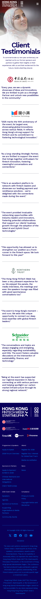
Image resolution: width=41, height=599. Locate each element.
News (23, 470)
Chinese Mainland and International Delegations (10, 479)
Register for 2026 (28, 450)
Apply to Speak (8, 450)
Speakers (5, 496)
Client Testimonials (9, 486)
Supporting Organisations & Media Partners (10, 510)
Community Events (9, 517)
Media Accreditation (29, 460)
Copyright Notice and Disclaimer (29, 503)
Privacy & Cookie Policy (27, 497)
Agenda (5, 500)
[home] (12, 4)
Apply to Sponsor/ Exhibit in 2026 (9, 471)
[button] (37, 4)
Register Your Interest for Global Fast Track (29, 455)
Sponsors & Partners (10, 504)
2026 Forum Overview (10, 454)
